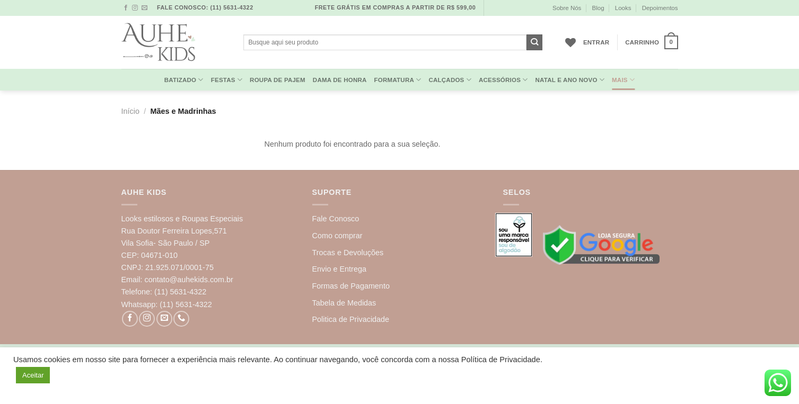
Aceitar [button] (32, 375)
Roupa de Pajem (277, 80)
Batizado (184, 80)
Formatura (398, 80)
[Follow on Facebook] (126, 8)
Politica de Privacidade (351, 319)
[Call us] (181, 319)
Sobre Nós (566, 8)
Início (130, 111)
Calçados (449, 80)
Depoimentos (660, 8)
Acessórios (503, 80)
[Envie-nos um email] (144, 8)
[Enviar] (534, 42)
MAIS (623, 80)
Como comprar (337, 235)
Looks (623, 8)
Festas (226, 80)
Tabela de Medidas (344, 303)
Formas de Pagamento (351, 286)
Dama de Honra (340, 80)
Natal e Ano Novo (569, 80)
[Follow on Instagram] (135, 8)
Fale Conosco (335, 218)
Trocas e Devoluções (348, 252)
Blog (598, 8)
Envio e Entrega (339, 269)
